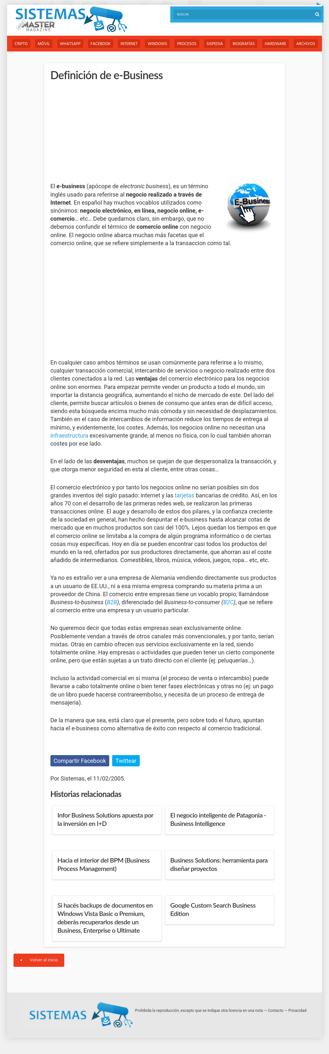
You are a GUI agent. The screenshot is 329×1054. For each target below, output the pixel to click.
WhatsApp (70, 44)
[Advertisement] (98, 132)
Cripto (21, 44)
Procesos (186, 44)
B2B (112, 602)
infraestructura (69, 435)
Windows (157, 44)
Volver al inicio (39, 960)
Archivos (305, 44)
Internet (129, 44)
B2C (228, 602)
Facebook (101, 44)
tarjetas (184, 495)
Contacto (276, 1010)
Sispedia (215, 44)
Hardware (275, 44)
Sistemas (71, 19)
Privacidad (298, 1010)
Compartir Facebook (80, 760)
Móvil (44, 44)
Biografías (244, 44)
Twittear (125, 760)
